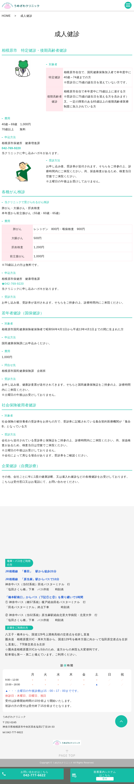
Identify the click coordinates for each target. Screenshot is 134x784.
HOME (6, 15)
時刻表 (59, 589)
